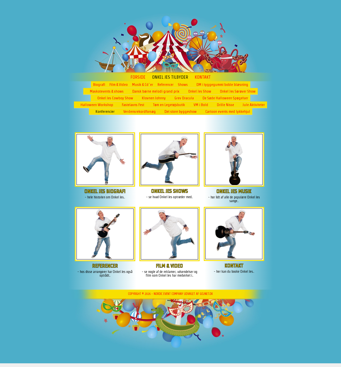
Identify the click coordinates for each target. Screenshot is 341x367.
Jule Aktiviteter (254, 105)
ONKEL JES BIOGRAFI (104, 191)
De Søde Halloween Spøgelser (225, 98)
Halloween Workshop (96, 105)
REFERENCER (105, 265)
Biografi (99, 84)
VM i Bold (201, 105)
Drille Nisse (225, 105)
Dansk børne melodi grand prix (155, 91)
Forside (137, 77)
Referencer (165, 84)
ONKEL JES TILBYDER (170, 77)
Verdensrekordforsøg (139, 111)
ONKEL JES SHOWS (169, 191)
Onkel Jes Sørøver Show (238, 91)
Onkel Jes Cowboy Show (115, 98)
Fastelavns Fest (133, 105)
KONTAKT (234, 265)
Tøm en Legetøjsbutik (169, 105)
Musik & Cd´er (142, 84)
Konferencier (105, 111)
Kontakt (203, 77)
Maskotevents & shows (107, 91)
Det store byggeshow (180, 111)
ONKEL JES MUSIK (233, 191)
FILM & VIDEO (169, 265)
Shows (183, 84)
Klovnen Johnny (154, 98)
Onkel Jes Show (199, 91)
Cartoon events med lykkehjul (227, 111)
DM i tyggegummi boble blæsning (222, 84)
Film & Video (118, 84)
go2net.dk (206, 294)
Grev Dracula (184, 98)
